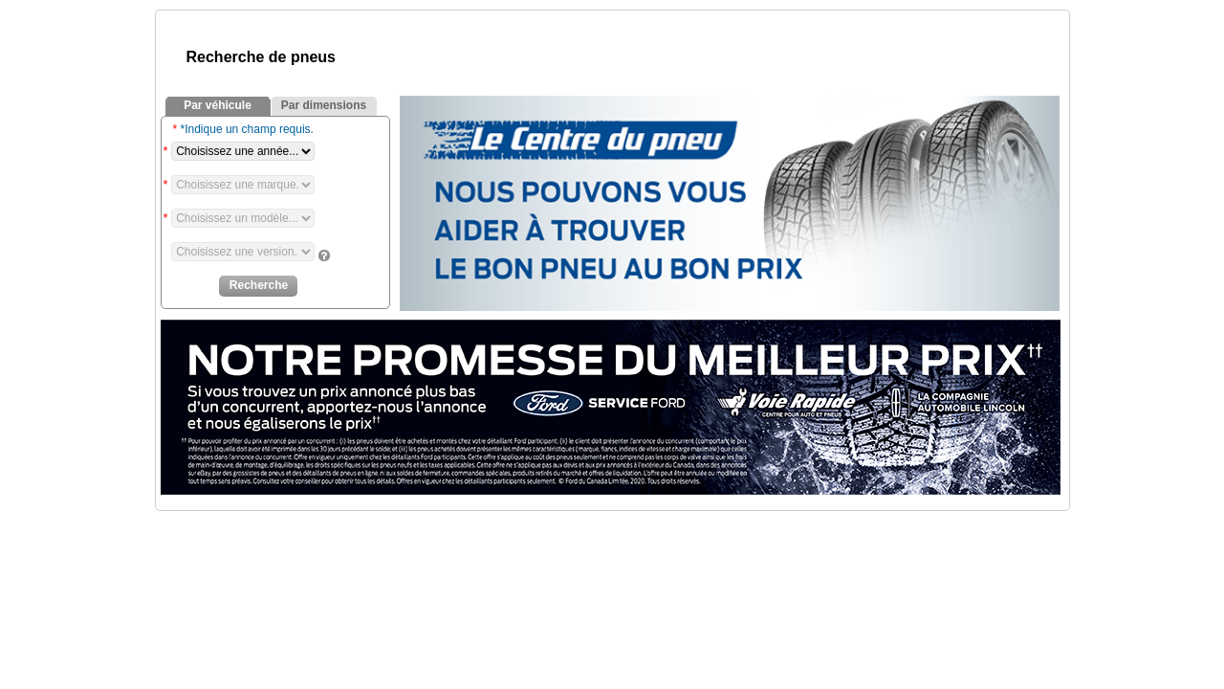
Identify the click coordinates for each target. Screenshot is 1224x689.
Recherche (259, 285)
